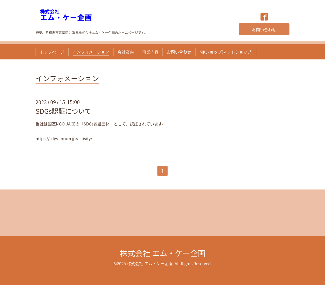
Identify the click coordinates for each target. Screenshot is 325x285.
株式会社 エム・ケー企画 (162, 253)
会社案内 (126, 52)
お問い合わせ (264, 29)
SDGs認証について (63, 111)
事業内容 (150, 52)
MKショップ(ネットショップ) (226, 52)
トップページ (52, 52)
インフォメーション (91, 52)
